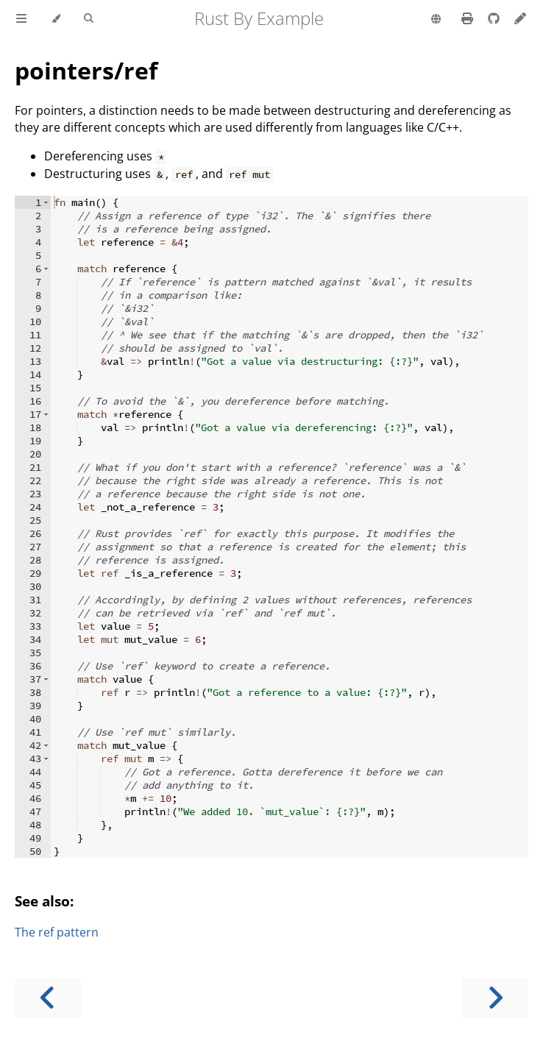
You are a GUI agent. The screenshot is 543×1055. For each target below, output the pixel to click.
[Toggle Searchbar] (88, 19)
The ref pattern (57, 932)
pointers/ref (86, 70)
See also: (44, 901)
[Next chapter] (495, 998)
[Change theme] (55, 19)
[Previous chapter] (48, 998)
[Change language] (435, 19)
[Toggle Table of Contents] (21, 19)
